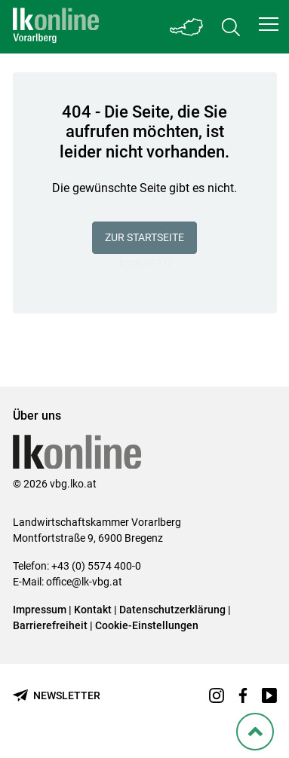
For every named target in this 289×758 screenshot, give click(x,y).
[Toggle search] (231, 26)
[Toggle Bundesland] (187, 26)
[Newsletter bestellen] (56, 696)
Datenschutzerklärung (172, 610)
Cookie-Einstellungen (146, 625)
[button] (268, 24)
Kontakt (93, 610)
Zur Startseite (144, 237)
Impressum (39, 610)
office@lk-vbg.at (84, 582)
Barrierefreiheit (50, 625)
